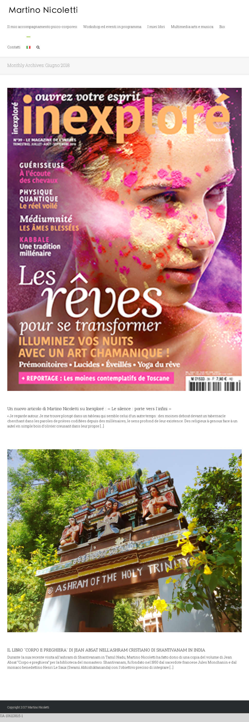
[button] (38, 46)
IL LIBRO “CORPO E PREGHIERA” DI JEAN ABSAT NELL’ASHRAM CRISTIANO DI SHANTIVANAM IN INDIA (106, 650)
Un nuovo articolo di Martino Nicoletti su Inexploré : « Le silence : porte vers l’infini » (89, 408)
